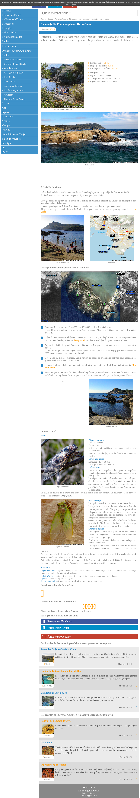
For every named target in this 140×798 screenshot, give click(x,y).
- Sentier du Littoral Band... (14, 64)
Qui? (83, 795)
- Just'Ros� (7, 95)
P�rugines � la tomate (53, 764)
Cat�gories (9, 46)
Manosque (7, 116)
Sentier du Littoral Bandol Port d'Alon (61, 671)
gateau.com (93, 790)
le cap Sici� (79, 340)
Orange (6, 125)
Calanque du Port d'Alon (54, 692)
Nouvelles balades (12, 36)
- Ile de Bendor (8, 77)
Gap (4, 107)
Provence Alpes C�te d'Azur (16, 50)
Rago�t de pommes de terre (56, 721)
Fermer (74, 4)
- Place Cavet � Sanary (12, 73)
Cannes (6, 121)
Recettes (93, 793)
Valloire (6, 129)
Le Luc (5, 103)
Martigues (7, 143)
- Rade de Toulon (9, 68)
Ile (3, 147)
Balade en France (11, 15)
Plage (5, 152)
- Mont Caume (8, 81)
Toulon (5, 55)
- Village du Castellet (11, 59)
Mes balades (9, 32)
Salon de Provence (11, 138)
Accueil (6, 10)
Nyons (5, 112)
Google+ (7, 28)
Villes (6, 41)
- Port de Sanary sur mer (13, 90)
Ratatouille (46, 742)
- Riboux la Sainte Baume (13, 99)
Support (89, 795)
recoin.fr (90, 787)
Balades (85, 793)
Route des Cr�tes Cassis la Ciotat (59, 649)
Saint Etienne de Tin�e (14, 134)
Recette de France (12, 19)
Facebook (8, 23)
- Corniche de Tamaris (12, 86)
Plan (95, 795)
